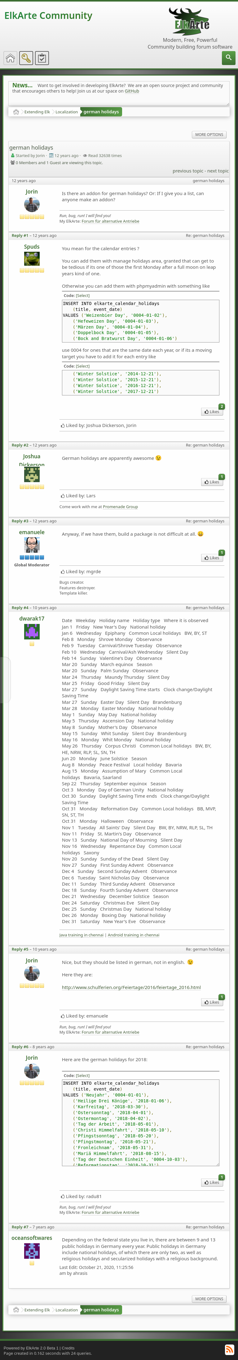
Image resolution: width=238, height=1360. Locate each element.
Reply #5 (20, 949)
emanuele (32, 532)
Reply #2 (20, 445)
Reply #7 (20, 1227)
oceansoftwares (31, 1237)
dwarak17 (31, 618)
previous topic (188, 171)
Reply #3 (20, 521)
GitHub (132, 91)
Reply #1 (20, 235)
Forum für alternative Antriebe (110, 221)
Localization (66, 112)
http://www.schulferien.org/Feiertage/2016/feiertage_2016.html (131, 987)
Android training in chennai (133, 935)
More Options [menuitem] (209, 134)
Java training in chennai (82, 935)
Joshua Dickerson (32, 459)
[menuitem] (229, 58)
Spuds (32, 246)
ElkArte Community (48, 15)
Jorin (32, 191)
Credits (68, 1348)
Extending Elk (37, 112)
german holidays (101, 112)
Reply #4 (20, 607)
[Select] (83, 295)
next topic (218, 171)
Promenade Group (120, 506)
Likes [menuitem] (214, 411)
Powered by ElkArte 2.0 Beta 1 (31, 1348)
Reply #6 (20, 1046)
